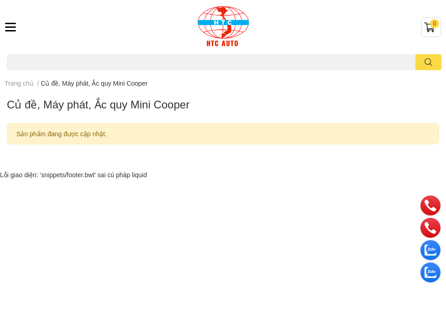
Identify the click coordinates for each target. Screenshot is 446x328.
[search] (428, 62)
